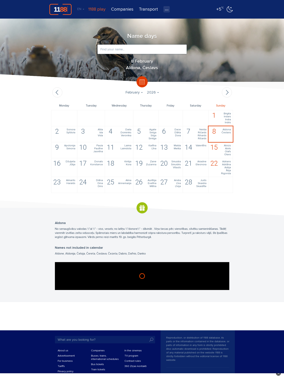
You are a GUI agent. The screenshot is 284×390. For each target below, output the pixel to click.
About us (63, 350)
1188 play (97, 9)
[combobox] (142, 49)
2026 (153, 92)
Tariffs (61, 366)
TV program (131, 355)
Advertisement (66, 355)
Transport (148, 9)
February (133, 92)
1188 (60, 9)
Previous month (57, 92)
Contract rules (132, 360)
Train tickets (98, 369)
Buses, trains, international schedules (105, 357)
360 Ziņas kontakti (135, 366)
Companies (122, 9)
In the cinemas (133, 350)
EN (80, 9)
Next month (227, 92)
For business (65, 360)
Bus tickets (97, 364)
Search (151, 339)
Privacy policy (65, 371)
